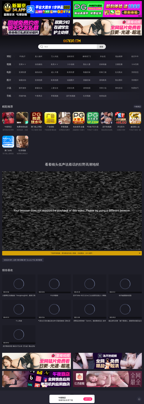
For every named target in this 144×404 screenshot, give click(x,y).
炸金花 (103, 56)
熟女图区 (118, 80)
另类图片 (135, 80)
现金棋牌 (118, 56)
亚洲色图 (38, 80)
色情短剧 (102, 96)
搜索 (101, 46)
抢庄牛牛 (135, 56)
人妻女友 (54, 88)
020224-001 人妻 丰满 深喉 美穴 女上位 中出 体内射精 (23, 260)
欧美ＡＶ (54, 64)
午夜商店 (38, 96)
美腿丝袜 (86, 80)
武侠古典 (70, 88)
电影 (9, 72)
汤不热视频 (70, 96)
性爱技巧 (135, 88)
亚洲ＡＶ (22, 64)
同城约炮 (22, 96)
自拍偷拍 (38, 64)
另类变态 (135, 72)
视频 (9, 64)
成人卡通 (54, 72)
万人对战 (54, 56)
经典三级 (102, 72)
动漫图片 (70, 80)
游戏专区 (70, 56)
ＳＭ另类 (135, 64)
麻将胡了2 (87, 56)
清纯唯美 (102, 80)
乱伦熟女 (118, 72)
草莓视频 (54, 96)
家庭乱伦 (38, 88)
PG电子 (23, 56)
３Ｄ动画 (70, 64)
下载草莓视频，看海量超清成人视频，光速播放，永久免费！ (96, 253)
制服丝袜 (86, 72)
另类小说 (102, 88)
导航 (9, 95)
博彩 (9, 56)
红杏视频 (86, 96)
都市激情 (22, 88)
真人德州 (38, 56)
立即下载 (88, 399)
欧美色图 (54, 80)
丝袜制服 (102, 64)
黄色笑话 (118, 88)
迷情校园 (86, 88)
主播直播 (118, 64)
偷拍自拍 (38, 72)
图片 (9, 79)
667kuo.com (72, 41)
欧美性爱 (70, 72)
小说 (9, 87)
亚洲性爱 (22, 72)
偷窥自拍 (22, 80)
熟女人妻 (86, 64)
